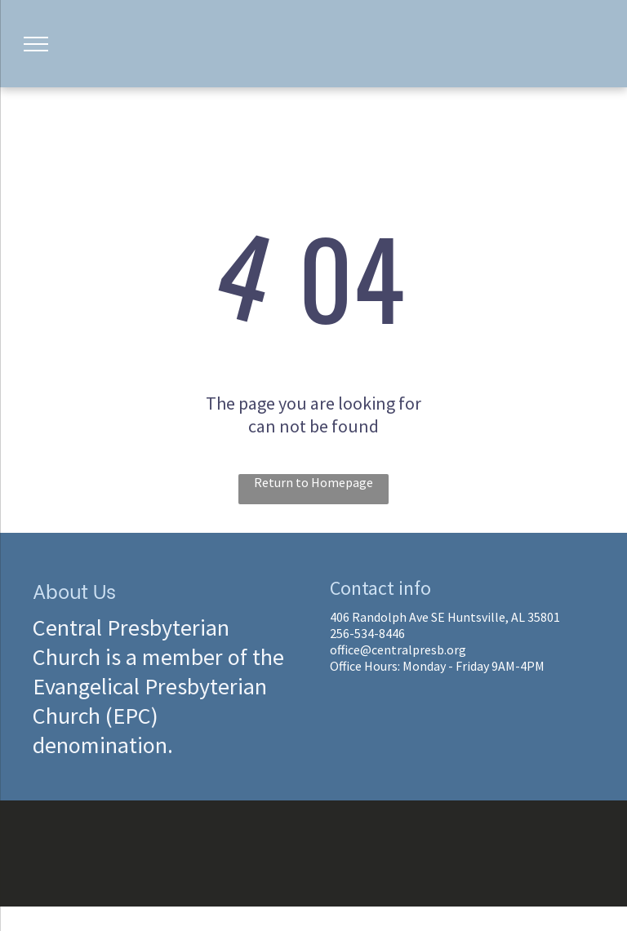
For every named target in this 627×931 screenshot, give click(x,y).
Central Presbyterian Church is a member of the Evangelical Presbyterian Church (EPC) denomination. (158, 686)
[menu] (36, 44)
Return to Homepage (313, 482)
